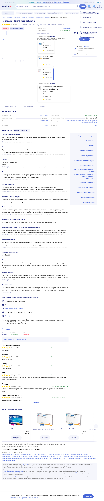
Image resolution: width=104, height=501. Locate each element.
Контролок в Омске (82, 455)
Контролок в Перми (21, 459)
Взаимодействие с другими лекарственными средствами (84, 176)
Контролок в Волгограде (34, 459)
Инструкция (28, 106)
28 (96, 125)
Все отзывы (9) (35, 402)
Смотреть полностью (21, 130)
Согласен (88, 496)
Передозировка (88, 202)
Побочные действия (86, 165)
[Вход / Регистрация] (101, 13)
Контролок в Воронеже (69, 455)
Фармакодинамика (87, 182)
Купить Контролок (7, 455)
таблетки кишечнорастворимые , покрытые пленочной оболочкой (82, 121)
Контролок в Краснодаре (39, 455)
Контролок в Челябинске (74, 459)
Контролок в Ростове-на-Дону (29, 457)
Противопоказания (87, 151)
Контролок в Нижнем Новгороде (11, 457)
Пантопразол (43, 121)
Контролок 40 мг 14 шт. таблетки (43, 429)
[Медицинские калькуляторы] (101, 28)
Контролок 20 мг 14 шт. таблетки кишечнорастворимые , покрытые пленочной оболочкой (16, 429)
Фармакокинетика (87, 197)
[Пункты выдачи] (101, 38)
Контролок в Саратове (8, 459)
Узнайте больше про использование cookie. (25, 498)
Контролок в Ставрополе (89, 459)
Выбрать (16, 438)
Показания (90, 141)
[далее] (96, 426)
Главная (4, 17)
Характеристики (11, 106)
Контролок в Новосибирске (54, 455)
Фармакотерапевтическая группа (84, 170)
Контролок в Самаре (60, 459)
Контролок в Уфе (43, 457)
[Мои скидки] (101, 19)
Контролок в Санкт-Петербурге (22, 455)
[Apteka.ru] (8, 6)
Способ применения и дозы (83, 136)
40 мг (46, 125)
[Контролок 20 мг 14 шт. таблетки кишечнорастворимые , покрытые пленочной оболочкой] (46, 47)
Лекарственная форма (85, 192)
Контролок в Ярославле (8, 461)
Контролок (47, 17)
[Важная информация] (101, 33)
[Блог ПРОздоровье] (101, 23)
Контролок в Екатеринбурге (70, 457)
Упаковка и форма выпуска (84, 160)
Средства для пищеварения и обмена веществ (32, 17)
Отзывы (42, 106)
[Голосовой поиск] (77, 6)
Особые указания (87, 155)
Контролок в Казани (48, 459)
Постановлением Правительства (13, 471)
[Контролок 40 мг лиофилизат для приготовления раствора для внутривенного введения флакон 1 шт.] (54, 93)
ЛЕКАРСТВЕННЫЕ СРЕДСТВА (13, 17)
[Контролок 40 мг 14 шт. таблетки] (45, 61)
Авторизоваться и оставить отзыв (15, 340)
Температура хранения (85, 187)
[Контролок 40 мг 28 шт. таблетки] (45, 74)
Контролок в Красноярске (85, 457)
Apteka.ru (25, 464)
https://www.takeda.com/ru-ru (15, 308)
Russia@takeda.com (11, 316)
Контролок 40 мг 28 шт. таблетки (72, 429)
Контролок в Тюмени (55, 457)
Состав (91, 146)
